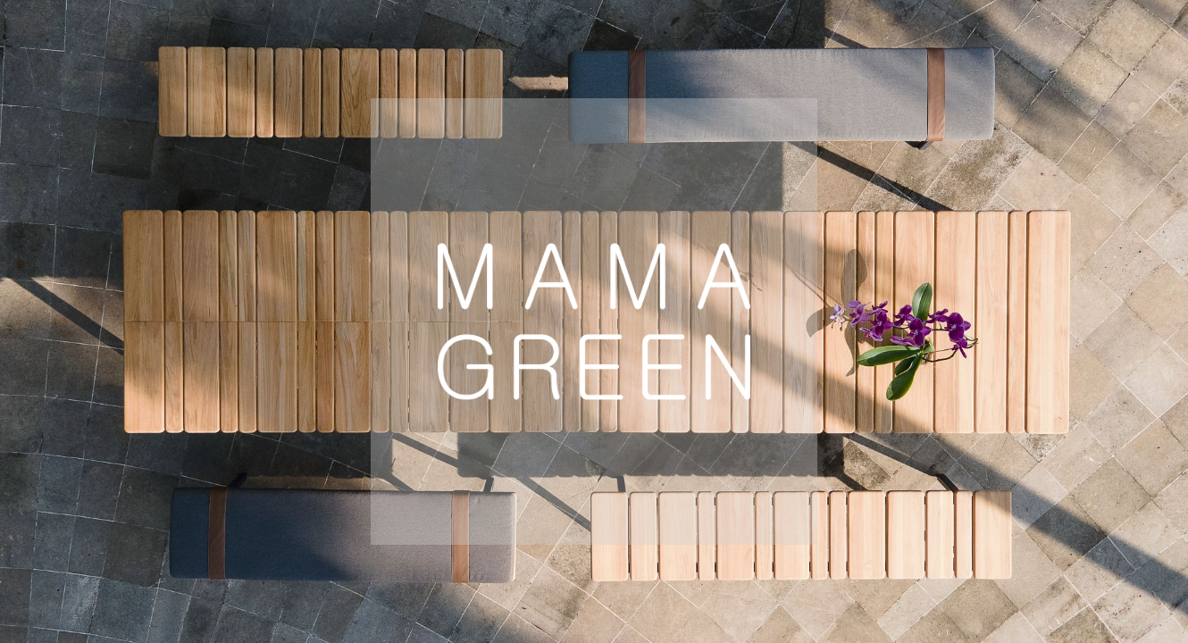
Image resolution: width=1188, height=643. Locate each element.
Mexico (894, 579)
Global (573, 579)
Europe (295, 579)
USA (436, 579)
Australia (732, 579)
